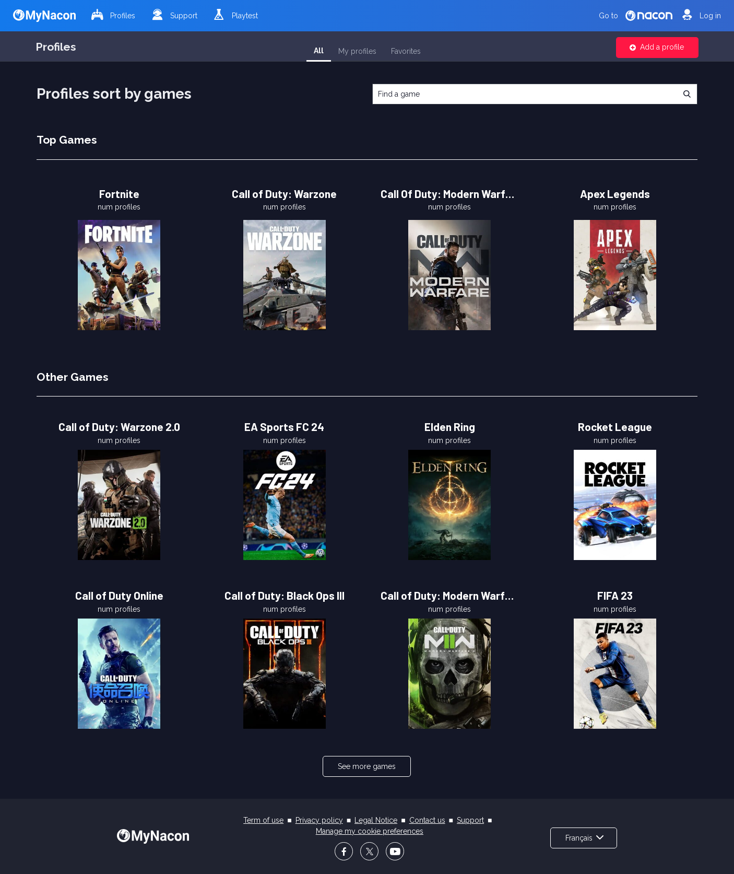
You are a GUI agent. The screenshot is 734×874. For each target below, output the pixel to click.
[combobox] (534, 94)
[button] (657, 47)
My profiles (357, 51)
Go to (635, 15)
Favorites (406, 51)
